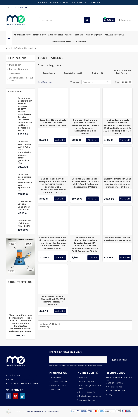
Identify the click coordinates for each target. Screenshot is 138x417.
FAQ (110, 395)
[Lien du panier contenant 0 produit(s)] (109, 20)
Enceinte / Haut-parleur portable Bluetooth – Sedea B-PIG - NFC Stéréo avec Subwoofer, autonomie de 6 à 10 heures (85, 127)
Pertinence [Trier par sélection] (88, 82)
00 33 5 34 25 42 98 (19, 7)
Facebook (8, 396)
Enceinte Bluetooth (73, 73)
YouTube (15, 396)
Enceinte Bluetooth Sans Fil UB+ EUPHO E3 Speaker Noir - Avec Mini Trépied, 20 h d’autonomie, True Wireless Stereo (53, 243)
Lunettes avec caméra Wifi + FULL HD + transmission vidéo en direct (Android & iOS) (24, 152)
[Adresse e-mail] (78, 359)
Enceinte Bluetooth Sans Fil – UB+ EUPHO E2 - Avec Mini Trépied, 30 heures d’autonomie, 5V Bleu (117, 183)
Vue (117, 82)
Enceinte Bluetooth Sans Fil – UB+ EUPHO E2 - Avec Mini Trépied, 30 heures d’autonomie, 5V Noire (85, 183)
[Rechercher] (64, 20)
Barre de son (49, 73)
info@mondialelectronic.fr (25, 379)
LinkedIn (22, 396)
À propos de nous (87, 400)
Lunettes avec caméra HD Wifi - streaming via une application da (25, 182)
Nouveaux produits (59, 381)
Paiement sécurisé (87, 392)
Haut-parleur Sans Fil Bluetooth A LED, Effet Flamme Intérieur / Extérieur (53, 300)
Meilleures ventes (58, 385)
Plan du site (56, 389)
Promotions (56, 378)
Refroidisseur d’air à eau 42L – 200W (25, 223)
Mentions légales (86, 381)
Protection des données (90, 396)
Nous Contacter (115, 387)
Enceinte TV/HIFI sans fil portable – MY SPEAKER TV (118, 239)
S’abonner (119, 359)
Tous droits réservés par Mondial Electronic (43, 411)
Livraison (83, 378)
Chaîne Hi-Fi (97, 73)
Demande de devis (116, 391)
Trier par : (75, 82)
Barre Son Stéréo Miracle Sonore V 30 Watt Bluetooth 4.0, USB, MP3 (52, 123)
